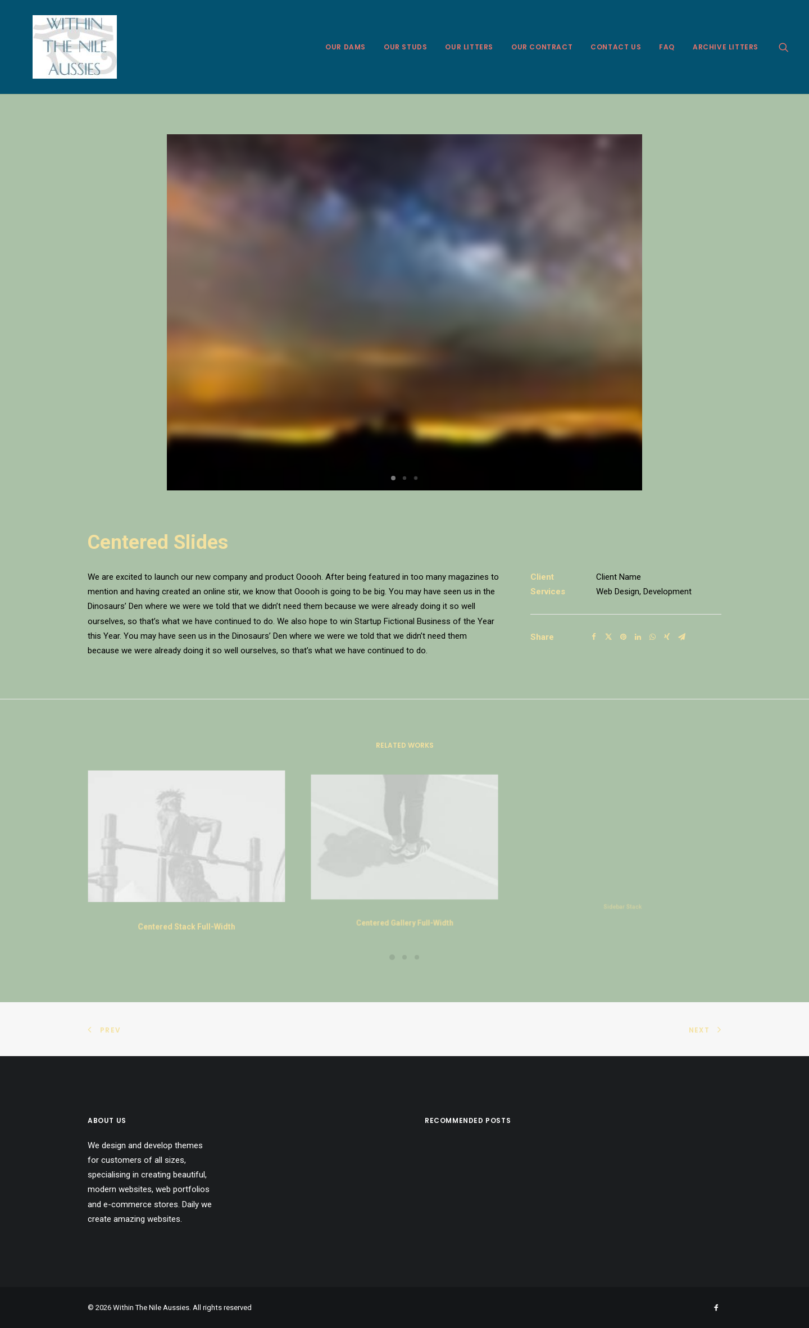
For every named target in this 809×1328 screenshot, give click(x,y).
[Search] (784, 47)
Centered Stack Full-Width (186, 918)
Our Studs (405, 47)
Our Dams (345, 47)
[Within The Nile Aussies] (62, 47)
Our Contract (541, 47)
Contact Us (615, 47)
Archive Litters (725, 47)
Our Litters (469, 47)
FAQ (667, 47)
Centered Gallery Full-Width (404, 899)
